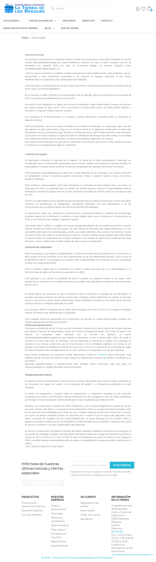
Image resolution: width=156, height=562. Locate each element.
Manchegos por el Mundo (20, 28)
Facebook (25, 483)
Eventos (106, 20)
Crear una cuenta (90, 514)
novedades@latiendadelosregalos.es (132, 554)
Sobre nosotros (60, 525)
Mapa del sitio (58, 541)
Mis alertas (87, 518)
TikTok (61, 483)
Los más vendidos (31, 514)
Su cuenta (88, 497)
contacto (102, 354)
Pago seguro (58, 529)
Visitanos (69, 20)
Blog (50, 28)
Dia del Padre (70, 28)
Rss (39, 483)
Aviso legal (57, 513)
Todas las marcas (42, 20)
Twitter (32, 483)
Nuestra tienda (59, 545)
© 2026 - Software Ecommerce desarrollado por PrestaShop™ (78, 557)
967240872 (117, 531)
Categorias (12, 20)
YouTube (47, 483)
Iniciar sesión (88, 510)
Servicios (88, 20)
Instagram (54, 483)
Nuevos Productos (32, 510)
